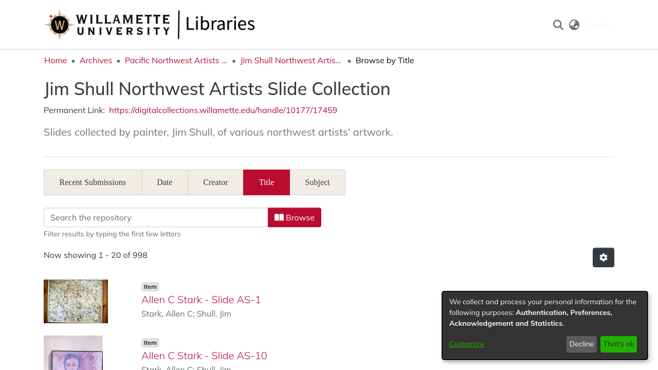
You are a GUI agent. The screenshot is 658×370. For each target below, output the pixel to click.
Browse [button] (298, 217)
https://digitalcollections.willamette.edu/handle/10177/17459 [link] (223, 110)
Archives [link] (96, 60)
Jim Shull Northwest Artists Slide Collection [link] (291, 60)
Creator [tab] (216, 182)
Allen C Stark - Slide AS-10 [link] (204, 355)
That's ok (618, 343)
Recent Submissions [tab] (93, 182)
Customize (466, 343)
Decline (582, 343)
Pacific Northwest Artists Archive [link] (176, 60)
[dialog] (545, 325)
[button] (558, 24)
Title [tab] (267, 182)
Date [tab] (164, 182)
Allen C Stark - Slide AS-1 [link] (201, 299)
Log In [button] (597, 25)
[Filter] (159, 217)
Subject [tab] (317, 182)
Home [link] (55, 60)
